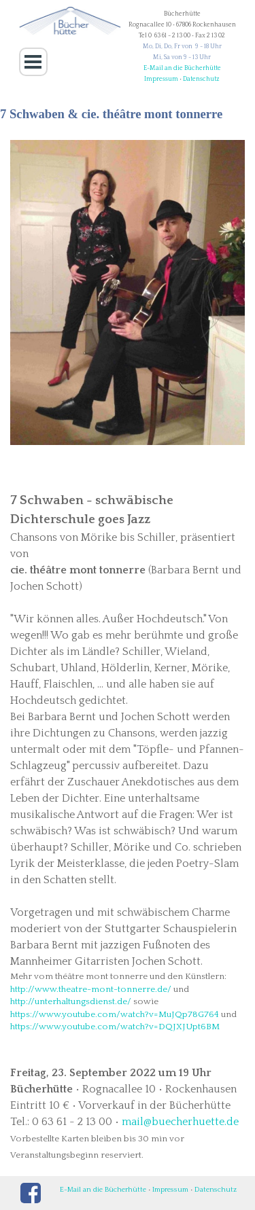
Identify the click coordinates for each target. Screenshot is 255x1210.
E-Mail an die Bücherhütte (182, 68)
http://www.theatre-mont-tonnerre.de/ (90, 989)
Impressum (161, 78)
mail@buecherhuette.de (180, 1122)
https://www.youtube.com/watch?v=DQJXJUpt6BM (115, 1026)
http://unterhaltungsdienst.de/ (70, 1001)
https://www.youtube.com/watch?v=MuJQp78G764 (114, 1014)
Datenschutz (201, 78)
